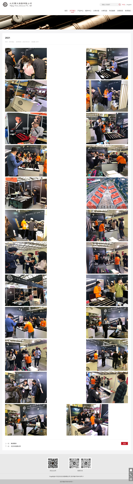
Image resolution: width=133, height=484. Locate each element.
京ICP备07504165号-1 (66, 482)
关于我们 (72, 11)
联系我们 (128, 11)
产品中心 (80, 11)
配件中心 (88, 11)
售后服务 (112, 11)
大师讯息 (104, 11)
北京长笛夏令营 (16, 446)
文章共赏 (96, 11)
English (129, 4)
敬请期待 (14, 443)
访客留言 (120, 11)
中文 (123, 4)
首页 (66, 11)
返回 (124, 443)
